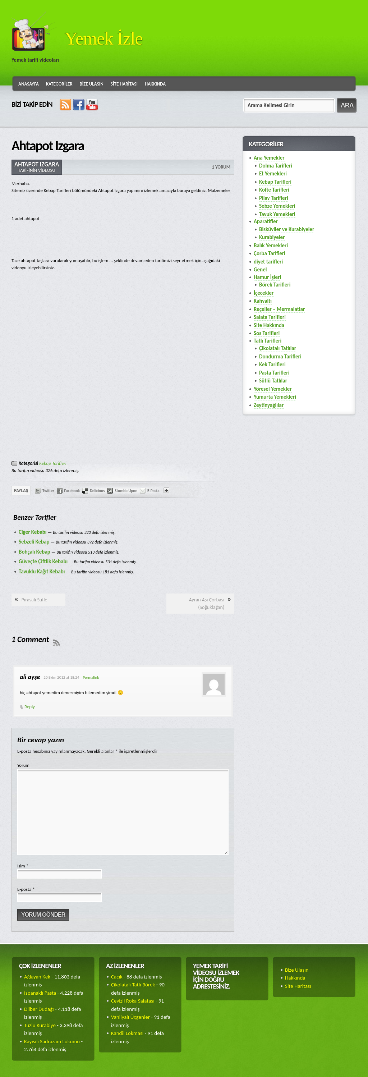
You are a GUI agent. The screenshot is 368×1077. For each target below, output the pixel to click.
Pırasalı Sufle (34, 600)
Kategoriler (59, 84)
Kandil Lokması (127, 1033)
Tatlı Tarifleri (267, 341)
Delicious (97, 491)
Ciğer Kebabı (33, 532)
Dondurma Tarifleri (280, 356)
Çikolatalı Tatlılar (277, 348)
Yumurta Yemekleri (275, 397)
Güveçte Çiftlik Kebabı (43, 561)
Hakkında (155, 84)
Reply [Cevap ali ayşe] (29, 706)
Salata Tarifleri (270, 317)
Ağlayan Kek (37, 976)
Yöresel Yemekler (273, 389)
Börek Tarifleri (274, 284)
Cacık (117, 976)
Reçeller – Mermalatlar (279, 309)
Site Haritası (124, 84)
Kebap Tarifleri (52, 463)
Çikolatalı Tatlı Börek (133, 984)
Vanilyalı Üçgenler (130, 1017)
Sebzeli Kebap (34, 541)
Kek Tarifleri (272, 364)
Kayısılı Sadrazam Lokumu (52, 1041)
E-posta (26, 889)
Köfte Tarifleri (274, 190)
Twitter (48, 491)
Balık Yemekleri (271, 245)
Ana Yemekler (269, 158)
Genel (260, 269)
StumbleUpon (126, 491)
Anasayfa (28, 84)
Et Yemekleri (273, 173)
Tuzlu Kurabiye (40, 1025)
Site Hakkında (269, 325)
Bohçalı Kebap (34, 552)
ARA (347, 105)
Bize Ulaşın (92, 84)
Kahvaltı (263, 301)
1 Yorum (221, 167)
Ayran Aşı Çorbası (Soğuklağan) (206, 603)
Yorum (23, 765)
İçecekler (263, 293)
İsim (22, 866)
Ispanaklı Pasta (40, 993)
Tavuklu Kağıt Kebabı (42, 571)
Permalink (91, 677)
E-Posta (153, 491)
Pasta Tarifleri (274, 373)
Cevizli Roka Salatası (133, 1001)
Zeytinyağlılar (269, 405)
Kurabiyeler (272, 237)
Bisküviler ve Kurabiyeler (286, 229)
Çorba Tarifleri (269, 253)
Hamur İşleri (267, 277)
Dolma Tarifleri (275, 165)
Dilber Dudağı (39, 1009)
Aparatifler (266, 221)
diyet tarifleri (268, 261)
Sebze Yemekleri (277, 206)
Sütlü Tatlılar (273, 380)
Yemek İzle (104, 38)
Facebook (72, 491)
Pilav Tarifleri (273, 198)
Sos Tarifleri (267, 333)
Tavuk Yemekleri (277, 214)
